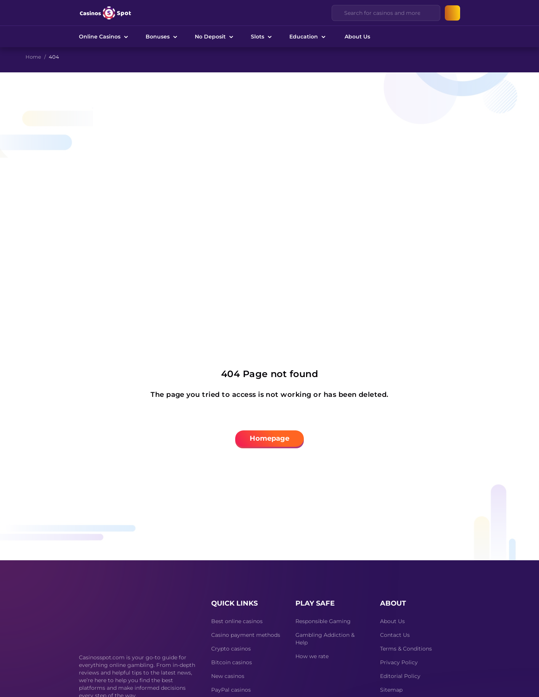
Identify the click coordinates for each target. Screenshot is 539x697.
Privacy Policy (399, 662)
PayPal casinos (231, 689)
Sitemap (391, 689)
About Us (357, 36)
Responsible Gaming (323, 621)
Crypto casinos (231, 648)
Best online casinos (237, 621)
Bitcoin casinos (231, 662)
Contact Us (395, 634)
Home (33, 57)
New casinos (227, 676)
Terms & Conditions (406, 648)
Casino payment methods (245, 634)
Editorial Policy (400, 676)
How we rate (312, 656)
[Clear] (430, 13)
